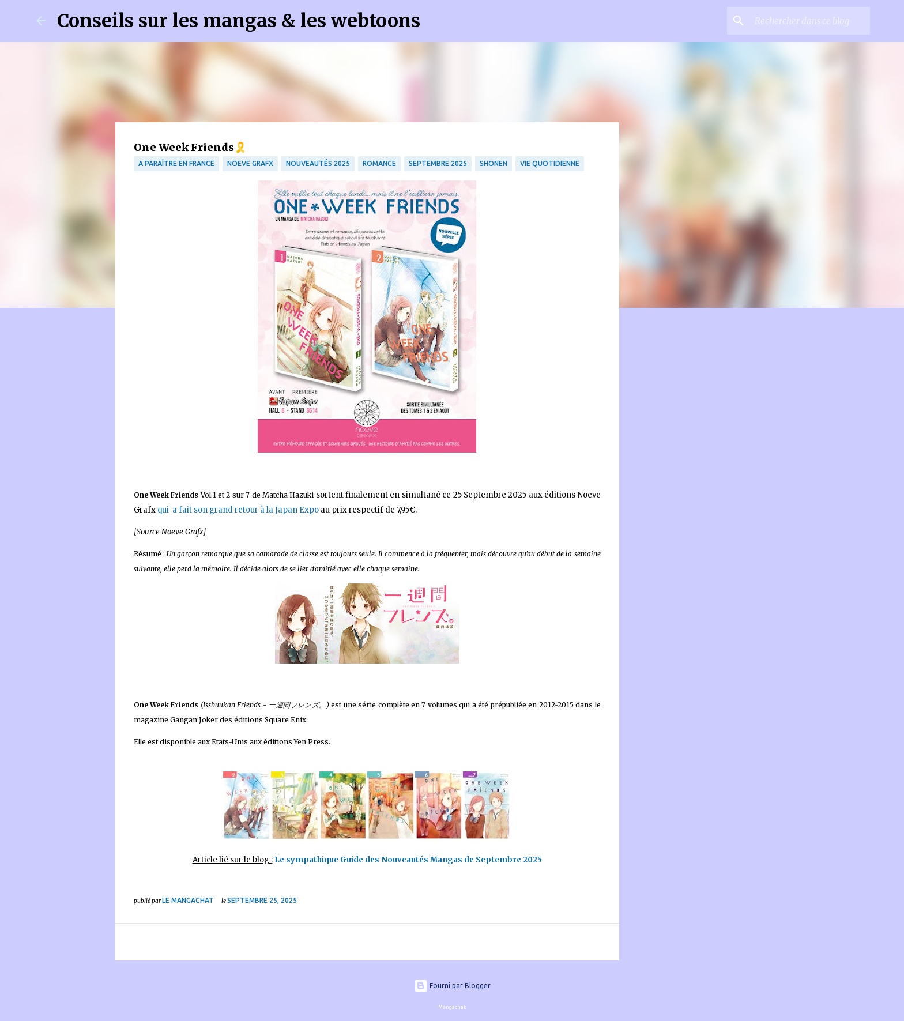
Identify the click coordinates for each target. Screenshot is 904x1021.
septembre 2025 (438, 163)
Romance (379, 163)
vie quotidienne (549, 163)
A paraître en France (176, 163)
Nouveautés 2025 (318, 163)
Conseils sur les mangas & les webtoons (238, 20)
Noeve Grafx (250, 163)
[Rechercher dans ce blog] (809, 21)
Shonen (493, 163)
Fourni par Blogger (452, 985)
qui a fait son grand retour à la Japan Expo (238, 510)
